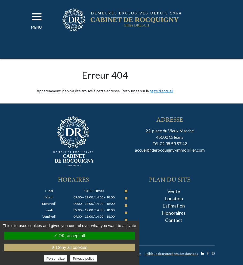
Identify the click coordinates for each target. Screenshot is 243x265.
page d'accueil (161, 91)
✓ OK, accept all (69, 235)
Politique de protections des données (171, 254)
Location (174, 198)
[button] (36, 27)
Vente (173, 191)
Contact (173, 220)
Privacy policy (83, 258)
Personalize (56, 258)
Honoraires (174, 213)
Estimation (173, 206)
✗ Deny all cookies (69, 247)
